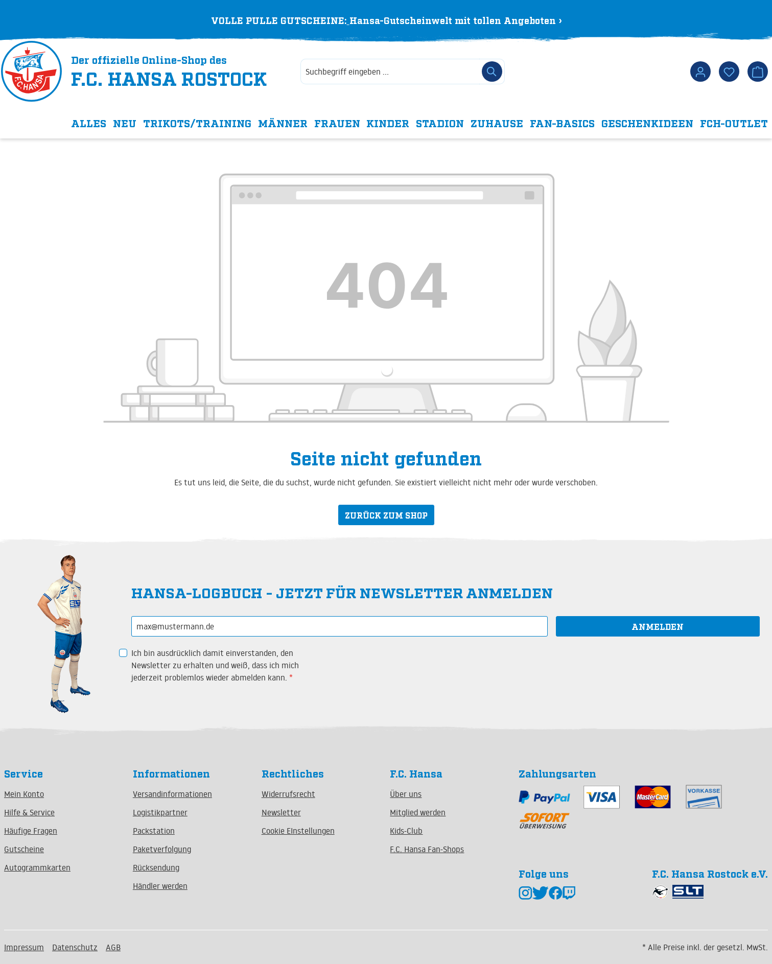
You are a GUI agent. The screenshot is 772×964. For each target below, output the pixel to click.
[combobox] (390, 72)
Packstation (154, 831)
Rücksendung (156, 867)
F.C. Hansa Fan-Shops (427, 849)
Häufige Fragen (30, 831)
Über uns (406, 794)
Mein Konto (24, 794)
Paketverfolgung (162, 849)
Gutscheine (24, 849)
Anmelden (657, 626)
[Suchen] (492, 72)
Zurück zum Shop (386, 516)
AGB (113, 947)
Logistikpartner (160, 812)
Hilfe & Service (29, 812)
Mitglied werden (418, 812)
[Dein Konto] (700, 72)
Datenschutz (75, 947)
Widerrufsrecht (288, 794)
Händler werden (160, 886)
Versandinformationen (172, 794)
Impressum (24, 947)
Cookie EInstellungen (298, 831)
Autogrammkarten (37, 867)
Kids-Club (406, 831)
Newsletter (281, 812)
